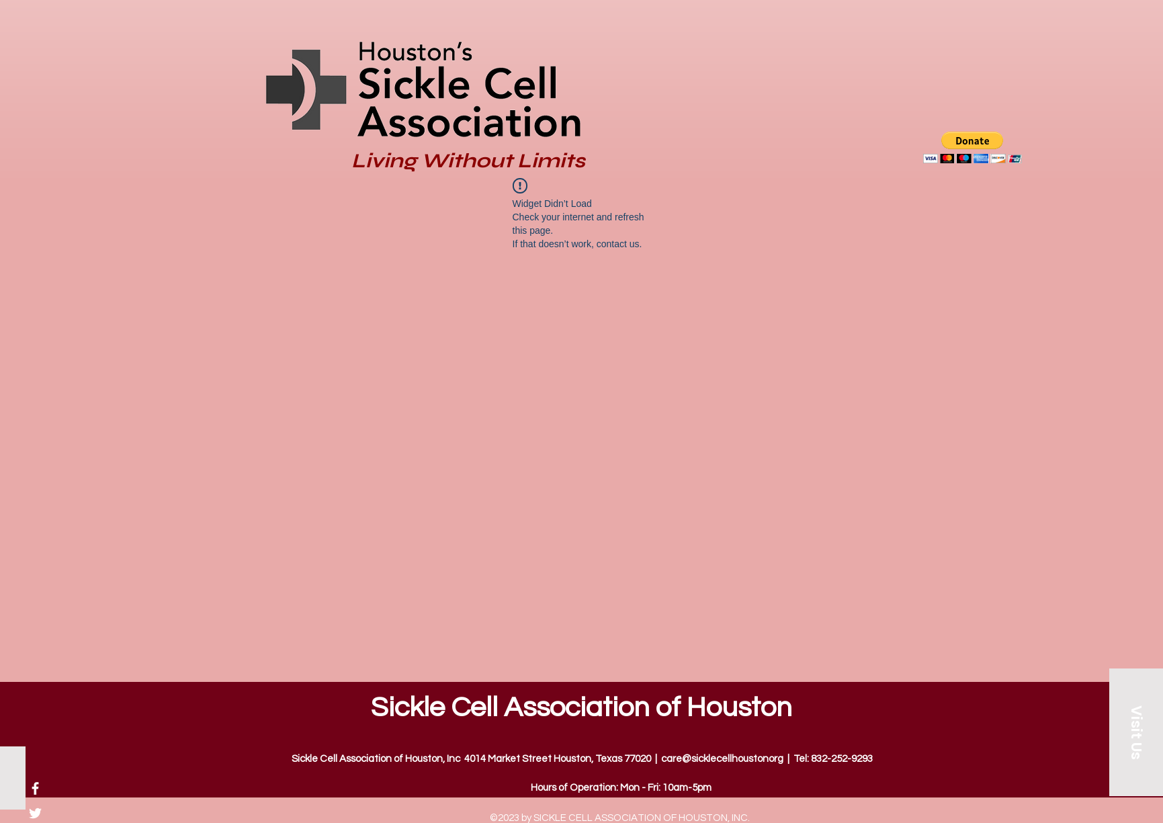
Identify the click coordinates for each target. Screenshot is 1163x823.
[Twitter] (35, 813)
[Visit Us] (1136, 732)
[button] (972, 147)
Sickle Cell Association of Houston (581, 707)
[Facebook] (35, 788)
